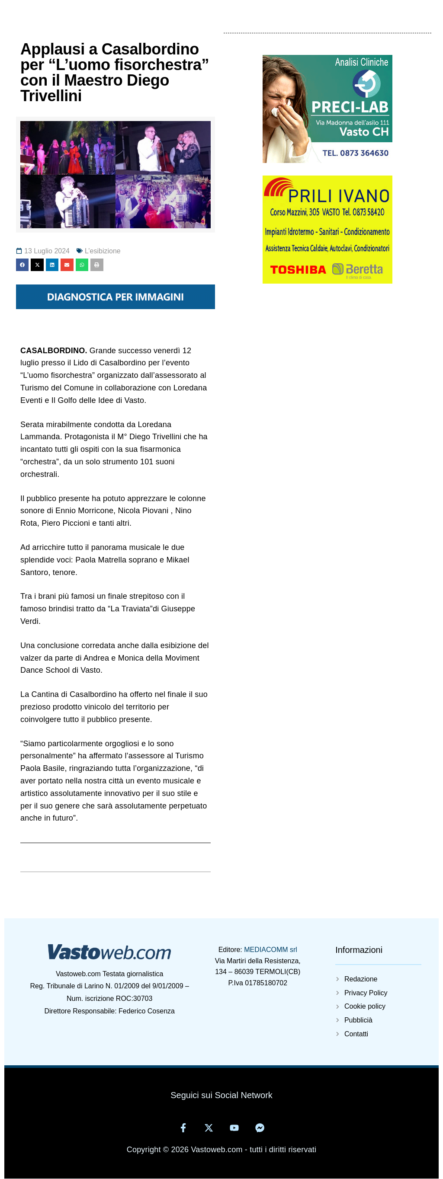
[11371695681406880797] (115, 306)
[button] (22, 265)
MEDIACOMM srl (270, 949)
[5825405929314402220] (327, 281)
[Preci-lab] (327, 160)
